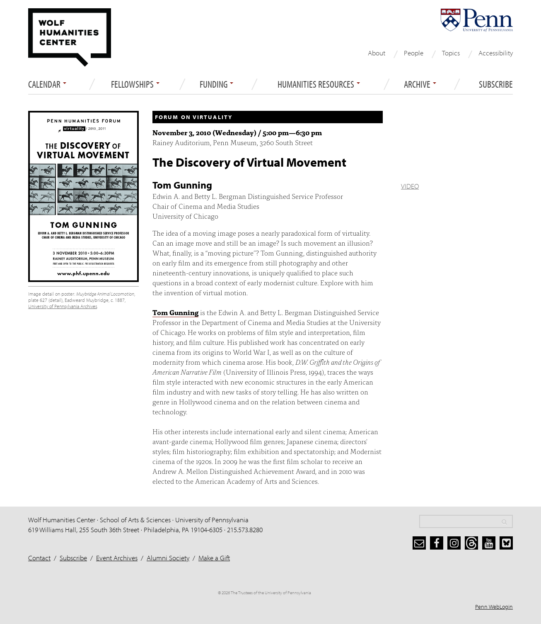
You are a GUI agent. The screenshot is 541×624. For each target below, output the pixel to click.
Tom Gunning (175, 312)
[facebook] (436, 543)
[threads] (471, 543)
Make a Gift (214, 557)
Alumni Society (168, 557)
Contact (39, 557)
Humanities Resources (319, 84)
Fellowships (135, 84)
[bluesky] (506, 543)
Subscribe (496, 84)
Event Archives (117, 557)
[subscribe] (419, 543)
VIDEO (410, 186)
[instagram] (454, 543)
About (376, 52)
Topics (451, 52)
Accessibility (495, 52)
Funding (216, 84)
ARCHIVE (420, 84)
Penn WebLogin (494, 606)
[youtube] (488, 543)
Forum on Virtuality (193, 117)
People (413, 52)
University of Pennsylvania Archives (62, 306)
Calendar (47, 84)
